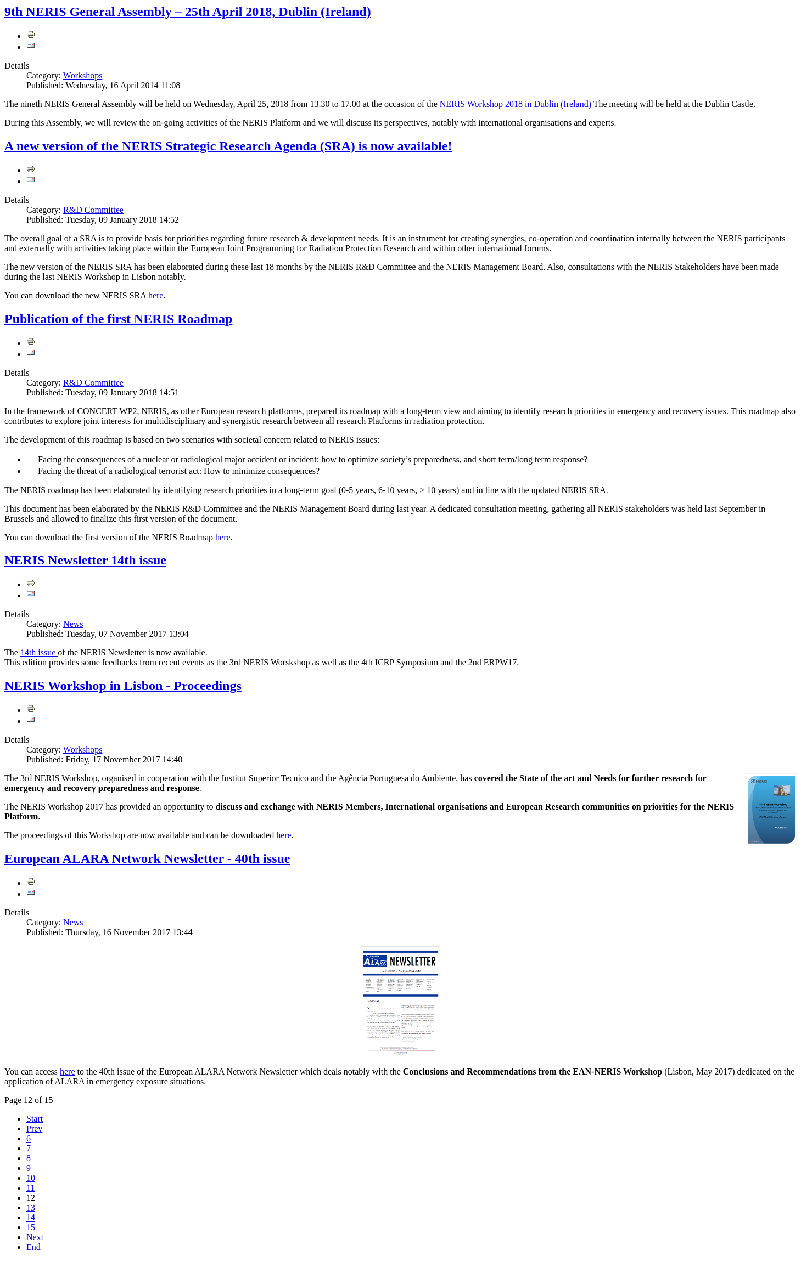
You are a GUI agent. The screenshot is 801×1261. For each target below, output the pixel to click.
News (73, 624)
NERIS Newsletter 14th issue (85, 560)
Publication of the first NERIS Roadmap (118, 319)
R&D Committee (93, 209)
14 (30, 1217)
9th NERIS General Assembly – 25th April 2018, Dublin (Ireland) (187, 11)
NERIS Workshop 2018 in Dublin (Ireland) (515, 104)
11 (30, 1187)
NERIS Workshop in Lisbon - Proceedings (123, 685)
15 (30, 1227)
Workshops (83, 75)
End (33, 1247)
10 (30, 1178)
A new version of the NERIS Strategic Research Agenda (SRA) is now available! (228, 146)
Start (34, 1118)
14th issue (39, 652)
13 (30, 1207)
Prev (34, 1128)
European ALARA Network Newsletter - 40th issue (147, 858)
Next (34, 1237)
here (156, 295)
